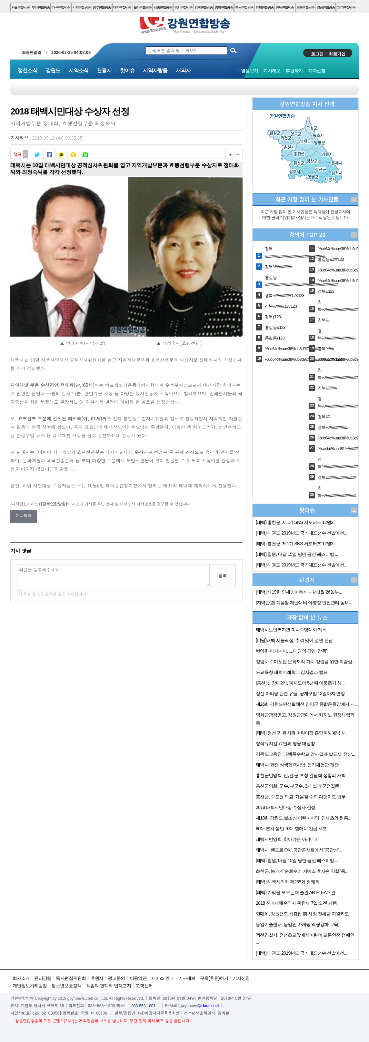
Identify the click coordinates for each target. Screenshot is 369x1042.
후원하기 (294, 70)
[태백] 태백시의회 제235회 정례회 (287, 881)
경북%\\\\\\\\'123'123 (281, 306)
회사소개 (21, 978)
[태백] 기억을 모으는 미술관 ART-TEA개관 (295, 892)
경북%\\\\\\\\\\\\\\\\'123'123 (284, 295)
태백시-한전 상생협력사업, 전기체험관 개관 (297, 764)
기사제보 (271, 70)
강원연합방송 (203, 7)
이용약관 (138, 978)
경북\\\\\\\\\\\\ (327, 388)
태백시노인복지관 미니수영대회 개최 (291, 629)
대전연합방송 (122, 7)
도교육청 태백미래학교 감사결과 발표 (291, 672)
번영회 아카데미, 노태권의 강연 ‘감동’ (291, 651)
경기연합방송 (183, 7)
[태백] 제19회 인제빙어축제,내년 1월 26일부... (299, 592)
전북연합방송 (264, 7)
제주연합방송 (346, 7)
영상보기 (249, 70)
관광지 (104, 70)
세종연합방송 (163, 7)
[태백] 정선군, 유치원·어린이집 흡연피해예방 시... (302, 732)
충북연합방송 (224, 7)
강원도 (53, 70)
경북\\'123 (326, 291)
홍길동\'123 (274, 338)
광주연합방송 (102, 7)
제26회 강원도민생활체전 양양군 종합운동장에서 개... (307, 704)
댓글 (21, 153)
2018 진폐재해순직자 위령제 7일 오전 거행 (296, 903)
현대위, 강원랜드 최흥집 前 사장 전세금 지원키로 (302, 913)
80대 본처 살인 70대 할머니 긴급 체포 (291, 828)
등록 (222, 575)
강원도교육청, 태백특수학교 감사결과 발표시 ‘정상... (305, 754)
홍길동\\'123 (275, 327)
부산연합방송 (41, 7)
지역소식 (78, 70)
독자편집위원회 (71, 978)
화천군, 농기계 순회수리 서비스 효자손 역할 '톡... (302, 871)
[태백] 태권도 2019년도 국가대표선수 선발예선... (301, 533)
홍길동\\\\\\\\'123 (331, 259)
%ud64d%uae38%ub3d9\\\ (339, 359)
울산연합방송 (143, 7)
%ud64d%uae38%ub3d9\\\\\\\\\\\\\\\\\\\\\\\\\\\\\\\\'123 (303, 359)
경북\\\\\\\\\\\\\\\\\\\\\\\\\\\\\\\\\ (337, 477)
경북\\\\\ (324, 417)
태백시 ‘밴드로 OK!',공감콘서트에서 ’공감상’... (299, 849)
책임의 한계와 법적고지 (108, 985)
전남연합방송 (285, 7)
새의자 (183, 70)
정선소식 (27, 70)
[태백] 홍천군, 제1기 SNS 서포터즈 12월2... (296, 522)
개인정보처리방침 (30, 985)
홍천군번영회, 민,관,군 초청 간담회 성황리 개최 (300, 775)
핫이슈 (127, 70)
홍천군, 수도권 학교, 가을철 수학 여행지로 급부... (302, 796)
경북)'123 (273, 317)
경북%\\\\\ (326, 349)
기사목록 (23, 515)
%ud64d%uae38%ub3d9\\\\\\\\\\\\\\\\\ (293, 349)
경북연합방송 (305, 7)
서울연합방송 (20, 7)
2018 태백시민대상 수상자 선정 (285, 807)
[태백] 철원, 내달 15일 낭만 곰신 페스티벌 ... (297, 554)
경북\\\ (323, 320)
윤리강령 (42, 978)
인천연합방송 (81, 7)
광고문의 (116, 978)
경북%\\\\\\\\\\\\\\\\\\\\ (332, 427)
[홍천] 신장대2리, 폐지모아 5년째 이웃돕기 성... (300, 682)
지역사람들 (155, 70)
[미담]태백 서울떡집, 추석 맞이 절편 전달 (294, 640)
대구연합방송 (61, 7)
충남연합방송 (244, 7)
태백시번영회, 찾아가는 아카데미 (287, 839)
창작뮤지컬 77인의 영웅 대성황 (285, 743)
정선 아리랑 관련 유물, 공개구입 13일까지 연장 (300, 693)
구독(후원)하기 (214, 978)
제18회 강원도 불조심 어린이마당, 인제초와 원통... (303, 818)
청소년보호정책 (66, 985)
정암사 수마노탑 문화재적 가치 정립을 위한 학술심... (305, 661)
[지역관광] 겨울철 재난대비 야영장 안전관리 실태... (304, 602)
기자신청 (316, 70)
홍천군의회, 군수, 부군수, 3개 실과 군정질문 (297, 786)
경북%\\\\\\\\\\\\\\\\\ (278, 267)
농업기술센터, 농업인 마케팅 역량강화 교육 (297, 924)
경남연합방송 (326, 7)
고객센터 (144, 985)
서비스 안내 (162, 978)
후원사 (97, 978)
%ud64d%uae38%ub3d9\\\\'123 (343, 281)
